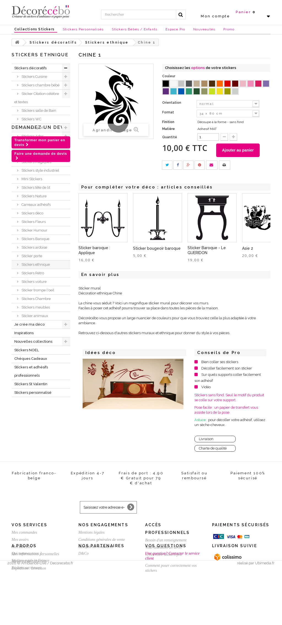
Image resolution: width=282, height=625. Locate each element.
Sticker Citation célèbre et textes (36, 98)
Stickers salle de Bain (38, 110)
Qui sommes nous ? (27, 587)
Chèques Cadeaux (30, 359)
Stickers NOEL (26, 350)
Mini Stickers (31, 179)
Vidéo (206, 387)
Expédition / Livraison (29, 569)
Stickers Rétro (32, 273)
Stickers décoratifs (30, 68)
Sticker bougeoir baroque (157, 248)
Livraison (206, 439)
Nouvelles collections (33, 341)
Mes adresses (22, 547)
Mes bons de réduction (29, 561)
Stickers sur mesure (27, 602)
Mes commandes (24, 533)
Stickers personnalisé (32, 392)
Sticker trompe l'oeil (37, 290)
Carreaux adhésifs (36, 205)
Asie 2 (247, 248)
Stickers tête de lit (35, 187)
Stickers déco (32, 213)
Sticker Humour (34, 230)
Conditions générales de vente (101, 540)
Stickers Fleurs (33, 222)
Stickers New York (36, 145)
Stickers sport (32, 128)
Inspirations (24, 333)
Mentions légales (91, 533)
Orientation (172, 103)
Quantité (169, 137)
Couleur (169, 76)
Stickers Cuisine (34, 77)
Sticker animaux (34, 316)
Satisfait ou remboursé (95, 547)
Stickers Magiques (36, 162)
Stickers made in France (30, 594)
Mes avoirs (20, 540)
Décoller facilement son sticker (226, 368)
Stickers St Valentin (30, 384)
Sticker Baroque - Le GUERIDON (207, 250)
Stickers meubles (35, 307)
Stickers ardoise (34, 247)
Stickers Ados (32, 136)
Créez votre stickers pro (163, 555)
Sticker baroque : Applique (94, 250)
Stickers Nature (34, 196)
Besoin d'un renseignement (165, 540)
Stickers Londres (34, 153)
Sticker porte (31, 256)
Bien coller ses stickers (219, 362)
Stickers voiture (34, 282)
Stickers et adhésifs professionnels (31, 371)
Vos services (29, 525)
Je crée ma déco (29, 324)
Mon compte (215, 16)
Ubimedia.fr (265, 620)
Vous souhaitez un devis (163, 548)
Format (168, 112)
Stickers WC (31, 119)
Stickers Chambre (36, 299)
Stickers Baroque (35, 239)
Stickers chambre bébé (40, 85)
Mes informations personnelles (35, 554)
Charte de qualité (213, 448)
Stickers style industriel (40, 170)
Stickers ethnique (35, 264)
